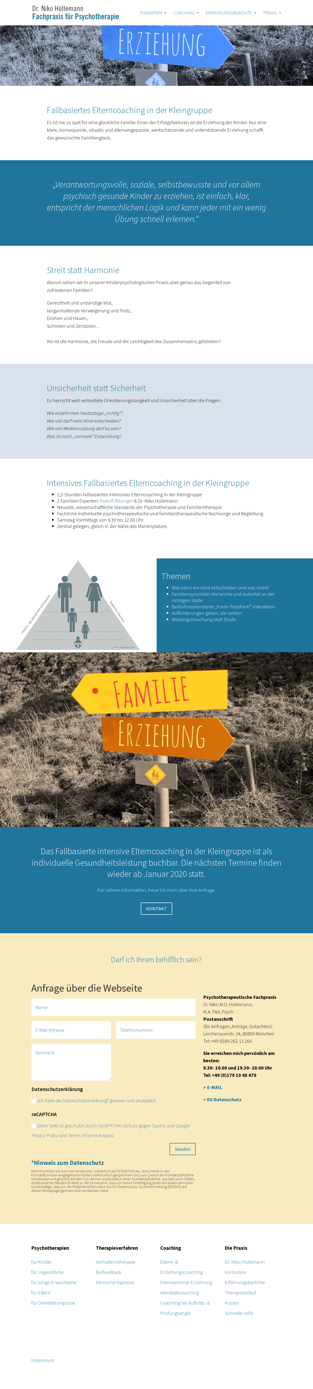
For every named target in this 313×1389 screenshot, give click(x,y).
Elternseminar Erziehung (186, 1282)
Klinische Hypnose (115, 1282)
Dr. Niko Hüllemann (245, 1262)
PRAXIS (270, 13)
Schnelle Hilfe (239, 1313)
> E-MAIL (212, 1087)
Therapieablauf (240, 1292)
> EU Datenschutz (222, 1099)
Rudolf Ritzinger (116, 500)
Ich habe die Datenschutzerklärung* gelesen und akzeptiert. (94, 1100)
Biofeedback (108, 1272)
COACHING (183, 13)
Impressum (43, 1360)
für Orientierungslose (53, 1303)
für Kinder (41, 1262)
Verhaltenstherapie (115, 1262)
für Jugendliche (47, 1272)
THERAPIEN (151, 13)
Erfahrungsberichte (245, 1282)
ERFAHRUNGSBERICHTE (229, 13)
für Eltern (40, 1292)
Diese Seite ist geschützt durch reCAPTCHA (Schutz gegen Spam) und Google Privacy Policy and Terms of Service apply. (110, 1130)
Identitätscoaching (179, 1292)
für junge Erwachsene (53, 1282)
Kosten (232, 1303)
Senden (182, 1149)
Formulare (235, 1272)
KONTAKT (156, 908)
